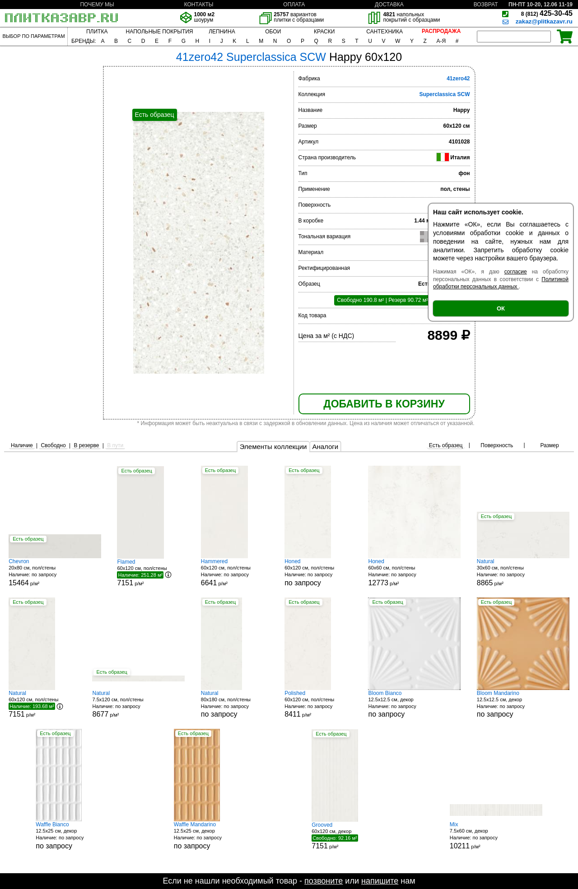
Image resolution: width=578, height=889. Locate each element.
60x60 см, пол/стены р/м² (414, 572)
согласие (515, 272)
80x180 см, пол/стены (235, 704)
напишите (379, 880)
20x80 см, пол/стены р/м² (55, 572)
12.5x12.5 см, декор (414, 704)
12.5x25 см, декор (69, 835)
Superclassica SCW (444, 94)
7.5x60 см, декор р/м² (496, 835)
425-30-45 (547, 13)
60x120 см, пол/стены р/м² (151, 573)
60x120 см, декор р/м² (345, 836)
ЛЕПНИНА (222, 31)
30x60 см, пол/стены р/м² (523, 572)
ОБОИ (273, 31)
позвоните (323, 880)
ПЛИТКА (96, 31)
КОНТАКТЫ (199, 4)
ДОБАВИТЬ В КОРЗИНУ (383, 404)
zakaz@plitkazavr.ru (544, 21)
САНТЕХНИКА (384, 31)
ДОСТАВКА (389, 4)
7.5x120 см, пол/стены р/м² (138, 704)
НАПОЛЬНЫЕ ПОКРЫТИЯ (159, 31)
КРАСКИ (324, 31)
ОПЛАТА (294, 4)
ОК (501, 308)
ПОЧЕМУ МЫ (97, 4)
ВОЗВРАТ (486, 4)
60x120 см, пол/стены (318, 572)
